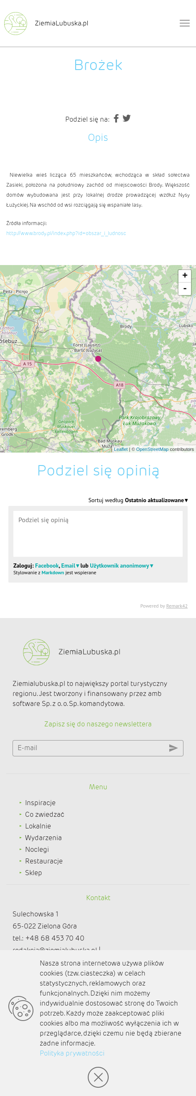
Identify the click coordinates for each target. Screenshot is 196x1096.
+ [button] (185, 276)
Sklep (33, 872)
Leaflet (121, 449)
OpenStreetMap (152, 449)
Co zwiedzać (44, 814)
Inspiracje (40, 802)
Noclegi (37, 849)
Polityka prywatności (72, 1053)
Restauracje (44, 861)
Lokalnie (38, 826)
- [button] (185, 289)
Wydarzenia (43, 837)
